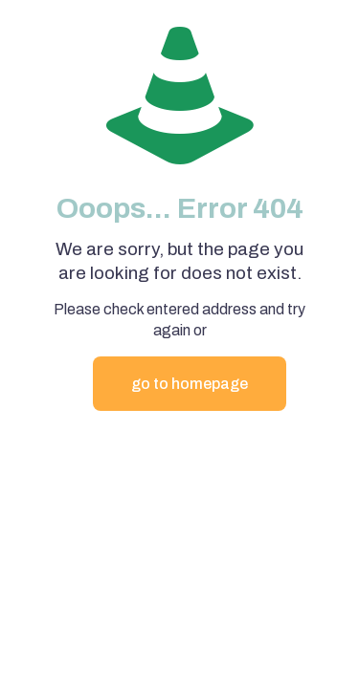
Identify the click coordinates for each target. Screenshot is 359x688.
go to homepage (189, 384)
